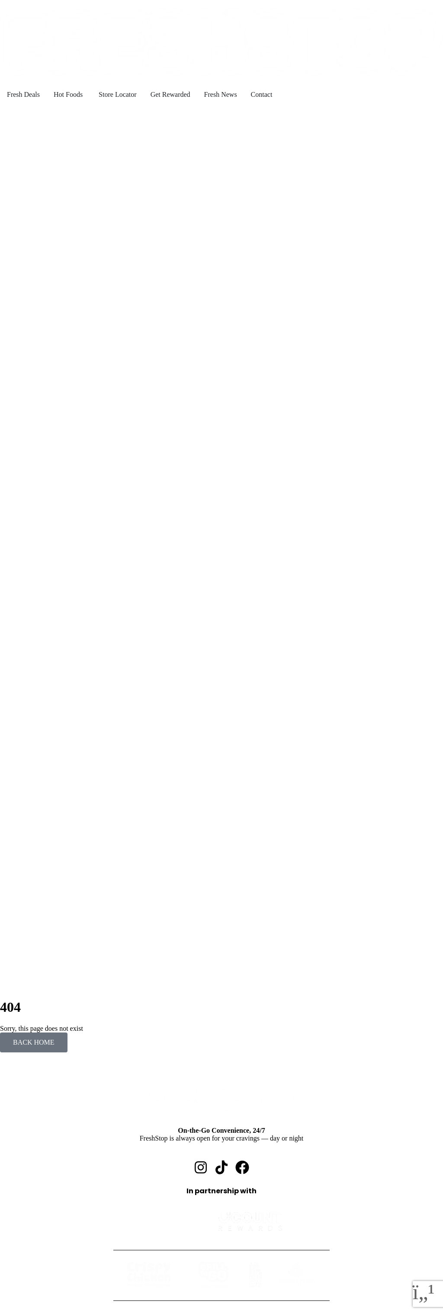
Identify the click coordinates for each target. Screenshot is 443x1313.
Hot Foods (31, 1232)
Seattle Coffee (54, 1255)
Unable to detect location (80, 114)
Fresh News (33, 1286)
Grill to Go (50, 1247)
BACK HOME (34, 817)
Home (25, 1216)
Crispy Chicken (56, 1239)
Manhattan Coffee (60, 1263)
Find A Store (34, 1271)
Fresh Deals (33, 1224)
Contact (28, 1294)
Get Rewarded (37, 1278)
